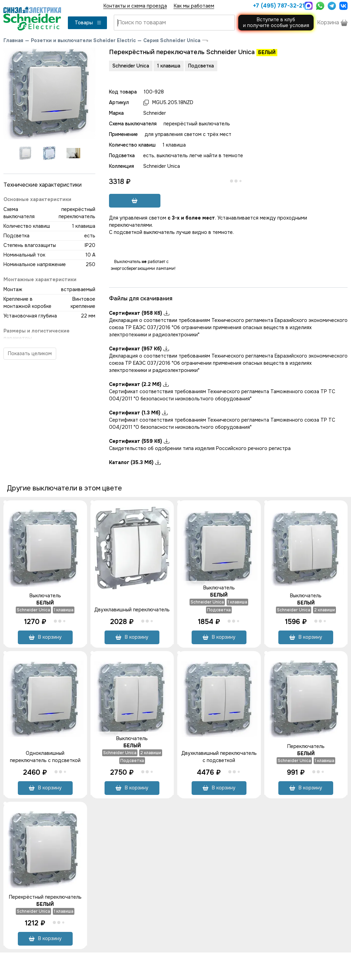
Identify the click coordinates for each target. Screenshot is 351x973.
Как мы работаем (194, 6)
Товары (88, 23)
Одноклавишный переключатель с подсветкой (45, 756)
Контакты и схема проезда (135, 6)
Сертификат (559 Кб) (139, 441)
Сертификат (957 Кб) (139, 349)
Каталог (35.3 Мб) (135, 462)
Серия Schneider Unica (172, 40)
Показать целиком (30, 353)
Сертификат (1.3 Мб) (138, 413)
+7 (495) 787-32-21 (277, 5)
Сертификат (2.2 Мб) (139, 384)
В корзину (45, 637)
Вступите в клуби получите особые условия (276, 22)
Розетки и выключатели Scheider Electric (83, 40)
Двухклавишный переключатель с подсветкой (219, 756)
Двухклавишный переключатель (132, 610)
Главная (13, 40)
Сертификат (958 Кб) (139, 313)
